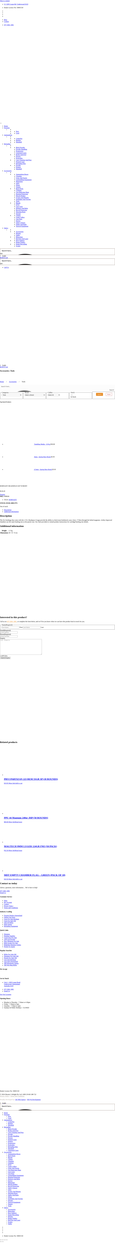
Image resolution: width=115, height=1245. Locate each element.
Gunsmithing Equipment (24, 180)
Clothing (18, 190)
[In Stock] (71, 395)
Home (6, 126)
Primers (18, 167)
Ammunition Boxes (22, 174)
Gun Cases (19, 206)
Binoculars (19, 237)
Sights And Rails (21, 224)
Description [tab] (7, 510)
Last (42, 627)
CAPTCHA (3, 659)
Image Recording (21, 244)
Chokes (18, 215)
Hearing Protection (22, 194)
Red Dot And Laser (22, 239)
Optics (6, 228)
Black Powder (20, 147)
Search (99, 394)
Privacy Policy (4, 1099)
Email (5, 630)
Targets (18, 187)
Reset (109, 394)
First (21, 627)
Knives (18, 221)
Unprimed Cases (21, 153)
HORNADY (13, 500)
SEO (28, 1102)
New (17, 131)
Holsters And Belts (22, 208)
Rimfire (18, 140)
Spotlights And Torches (23, 199)
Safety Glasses (20, 223)
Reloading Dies (21, 163)
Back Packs (19, 189)
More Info (12, 786)
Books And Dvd (21, 155)
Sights (18, 235)
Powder (18, 165)
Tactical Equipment (22, 226)
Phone (5, 634)
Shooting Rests (20, 212)
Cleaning (19, 176)
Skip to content (5, 1)
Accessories (8, 171)
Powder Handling (21, 149)
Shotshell (19, 142)
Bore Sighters (20, 240)
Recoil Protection (21, 210)
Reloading (7, 144)
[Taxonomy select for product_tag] (35, 395)
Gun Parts (19, 219)
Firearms (7, 128)
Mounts (18, 233)
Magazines (19, 181)
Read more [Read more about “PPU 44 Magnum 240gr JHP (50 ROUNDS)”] (18, 825)
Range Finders (20, 242)
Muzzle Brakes (20, 196)
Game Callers (20, 217)
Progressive (19, 151)
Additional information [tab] (11, 511)
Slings (18, 185)
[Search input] (57, 250)
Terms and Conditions (17, 1099)
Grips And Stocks (21, 178)
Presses (18, 156)
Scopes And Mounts (22, 197)
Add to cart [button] (18, 786)
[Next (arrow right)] (3, 1244)
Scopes (18, 246)
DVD (17, 205)
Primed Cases (20, 162)
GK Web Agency (20, 1102)
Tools (17, 201)
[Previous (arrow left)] (1, 1244)
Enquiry (2, 638)
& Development (35, 1102)
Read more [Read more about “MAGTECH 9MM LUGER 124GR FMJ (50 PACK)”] (18, 853)
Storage (18, 214)
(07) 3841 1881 (12, 621)
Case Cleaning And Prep (23, 160)
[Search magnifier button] (2, 253)
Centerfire (19, 138)
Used (17, 133)
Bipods (18, 203)
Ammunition (8, 135)
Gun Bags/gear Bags (22, 192)
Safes (17, 183)
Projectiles (19, 158)
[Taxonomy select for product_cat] (11, 395)
